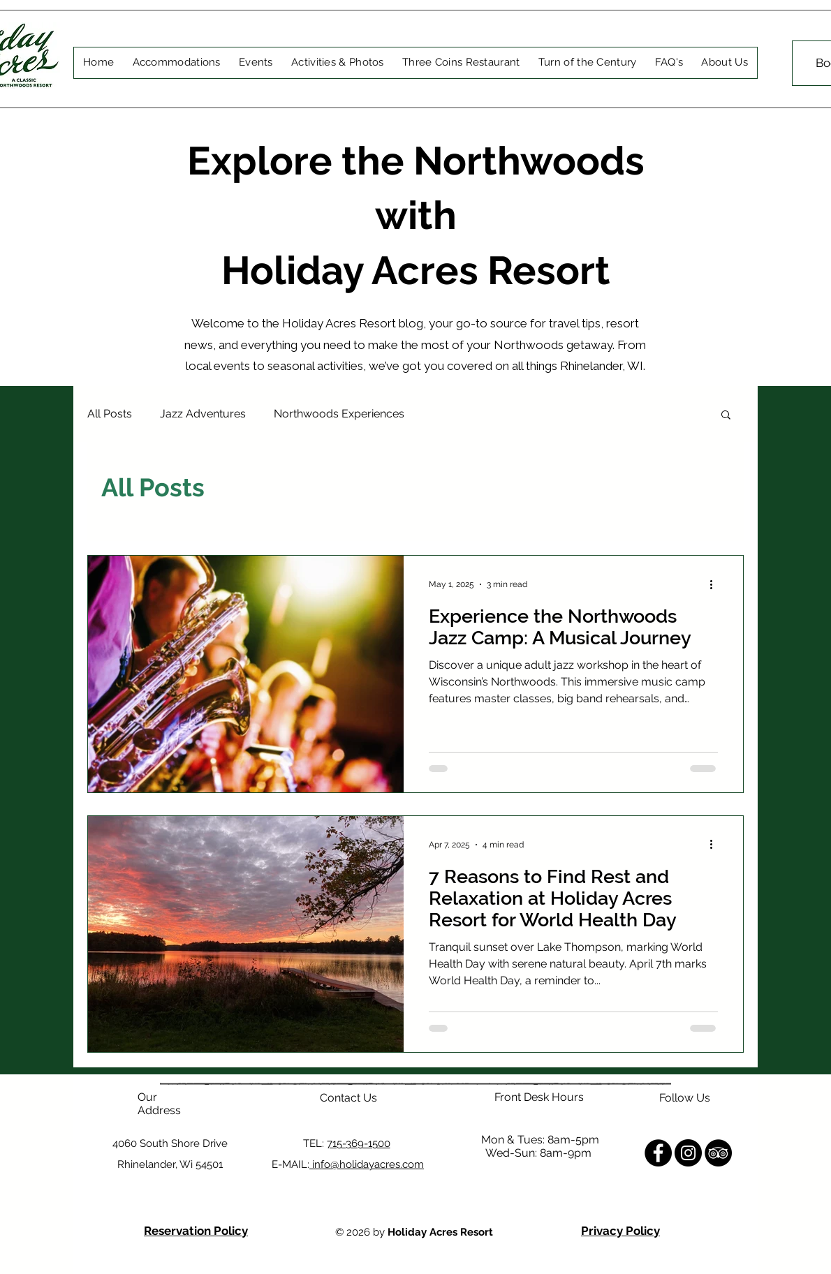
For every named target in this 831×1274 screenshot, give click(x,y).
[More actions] (715, 584)
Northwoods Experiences (339, 413)
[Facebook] (658, 1152)
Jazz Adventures (203, 413)
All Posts (109, 413)
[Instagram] (688, 1152)
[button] (726, 415)
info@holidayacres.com (366, 1164)
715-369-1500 (358, 1143)
